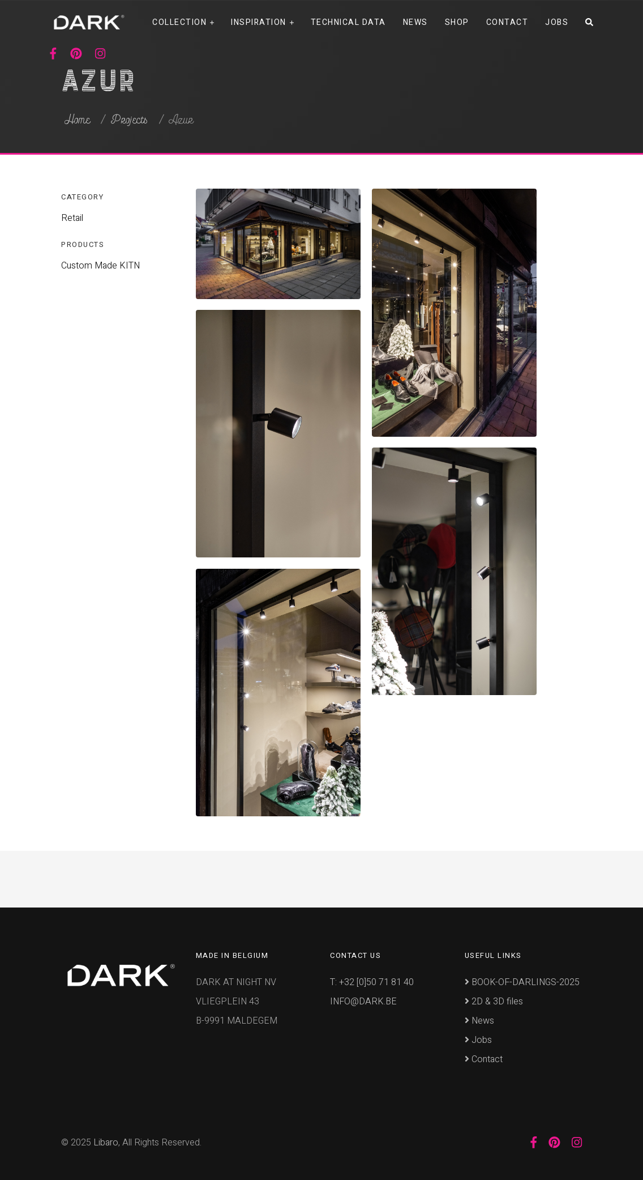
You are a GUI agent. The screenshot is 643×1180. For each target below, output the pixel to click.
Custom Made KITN (100, 265)
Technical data (348, 22)
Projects (129, 120)
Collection (179, 22)
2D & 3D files (494, 1001)
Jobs (556, 22)
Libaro (105, 1142)
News (415, 22)
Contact (507, 22)
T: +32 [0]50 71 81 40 (372, 982)
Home (77, 120)
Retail (72, 218)
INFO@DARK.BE (363, 1001)
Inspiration (258, 22)
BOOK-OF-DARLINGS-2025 (522, 982)
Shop (457, 22)
